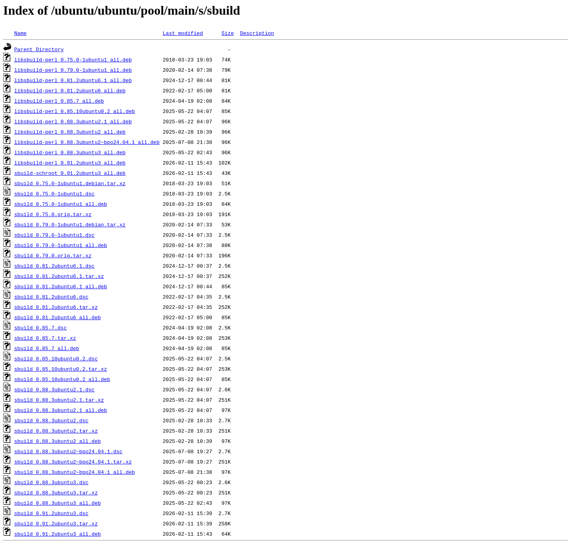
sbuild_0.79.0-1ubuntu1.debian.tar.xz (70, 224)
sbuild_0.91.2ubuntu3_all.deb (57, 533)
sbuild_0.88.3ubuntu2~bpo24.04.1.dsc (68, 451)
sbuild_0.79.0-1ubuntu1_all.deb (60, 245)
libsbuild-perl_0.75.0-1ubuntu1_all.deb (73, 59)
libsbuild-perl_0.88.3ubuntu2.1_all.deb (73, 121)
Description (257, 32)
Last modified (183, 32)
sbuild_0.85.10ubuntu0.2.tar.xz (60, 368)
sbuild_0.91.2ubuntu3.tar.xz (56, 523)
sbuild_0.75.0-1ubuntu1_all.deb (60, 203)
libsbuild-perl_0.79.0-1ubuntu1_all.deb (73, 69)
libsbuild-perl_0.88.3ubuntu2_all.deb (70, 131)
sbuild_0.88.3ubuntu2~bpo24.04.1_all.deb (74, 471)
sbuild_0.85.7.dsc (40, 327)
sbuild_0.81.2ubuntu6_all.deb (57, 317)
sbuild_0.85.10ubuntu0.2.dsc (56, 358)
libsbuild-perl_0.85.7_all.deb (59, 100)
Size (227, 32)
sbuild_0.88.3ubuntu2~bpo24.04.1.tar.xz (73, 461)
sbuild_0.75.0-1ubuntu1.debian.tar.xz (70, 183)
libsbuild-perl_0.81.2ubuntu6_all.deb (70, 90)
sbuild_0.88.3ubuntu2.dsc (51, 420)
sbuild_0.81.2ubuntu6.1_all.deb (60, 286)
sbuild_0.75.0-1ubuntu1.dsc (54, 193)
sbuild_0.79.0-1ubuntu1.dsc (54, 234)
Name (20, 32)
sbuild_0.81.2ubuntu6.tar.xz (56, 306)
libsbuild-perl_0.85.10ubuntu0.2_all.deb (74, 111)
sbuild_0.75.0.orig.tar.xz (53, 214)
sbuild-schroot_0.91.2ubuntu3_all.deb (70, 172)
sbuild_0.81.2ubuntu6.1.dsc (54, 265)
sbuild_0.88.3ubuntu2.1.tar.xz (59, 399)
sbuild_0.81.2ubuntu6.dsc (51, 296)
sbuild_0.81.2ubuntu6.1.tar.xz (59, 276)
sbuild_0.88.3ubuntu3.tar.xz (56, 492)
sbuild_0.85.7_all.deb (46, 348)
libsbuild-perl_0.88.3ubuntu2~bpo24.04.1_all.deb (87, 142)
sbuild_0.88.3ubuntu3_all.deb (57, 502)
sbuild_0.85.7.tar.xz (45, 337)
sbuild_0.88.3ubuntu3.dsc (51, 482)
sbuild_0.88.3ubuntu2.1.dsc (54, 389)
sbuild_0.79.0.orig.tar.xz (53, 255)
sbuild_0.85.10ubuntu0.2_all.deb (62, 379)
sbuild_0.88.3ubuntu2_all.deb (57, 440)
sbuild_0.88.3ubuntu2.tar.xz (56, 430)
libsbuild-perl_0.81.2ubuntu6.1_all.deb (73, 80)
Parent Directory (39, 49)
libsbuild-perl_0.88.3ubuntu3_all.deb (70, 152)
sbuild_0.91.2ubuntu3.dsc (51, 513)
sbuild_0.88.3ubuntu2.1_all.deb (60, 410)
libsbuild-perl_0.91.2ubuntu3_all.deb (70, 162)
